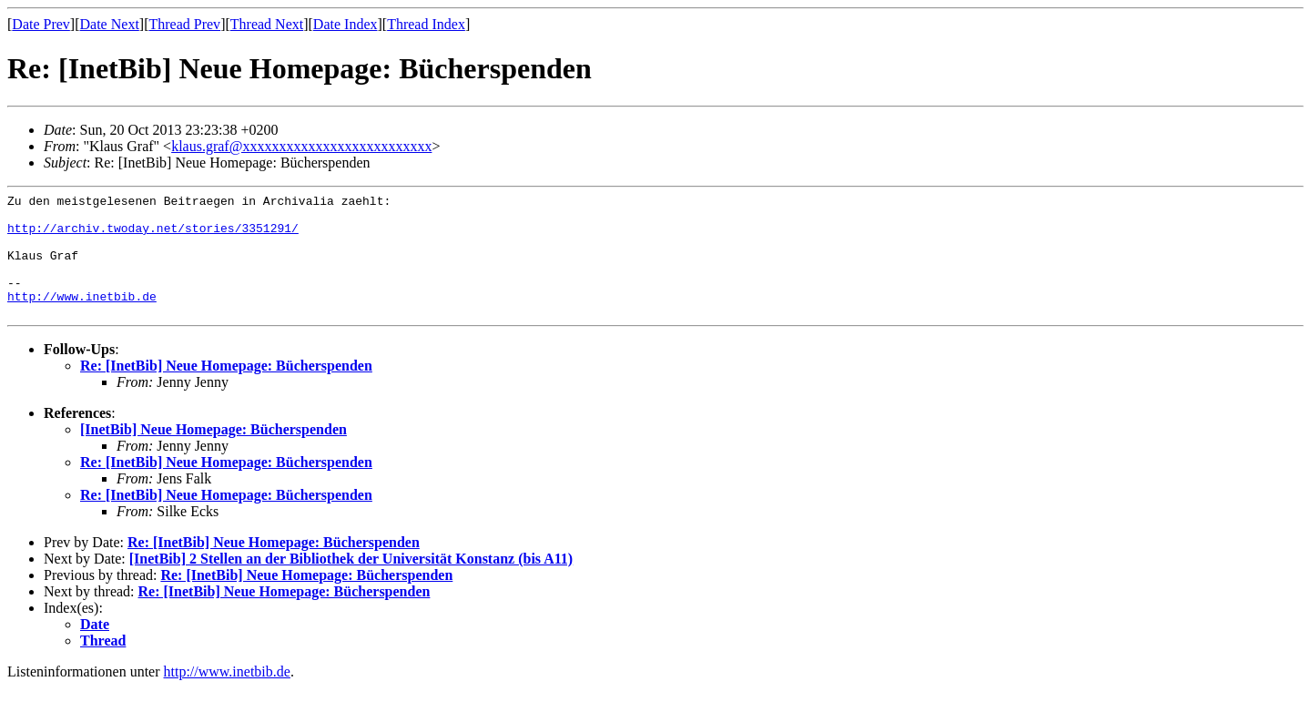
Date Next (109, 24)
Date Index (345, 24)
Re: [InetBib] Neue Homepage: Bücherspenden (226, 390)
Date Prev (41, 24)
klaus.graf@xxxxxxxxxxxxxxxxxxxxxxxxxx (301, 146)
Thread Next (266, 24)
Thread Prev (184, 24)
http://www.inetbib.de (82, 318)
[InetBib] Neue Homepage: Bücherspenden (213, 454)
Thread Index (426, 24)
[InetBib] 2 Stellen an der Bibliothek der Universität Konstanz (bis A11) (351, 583)
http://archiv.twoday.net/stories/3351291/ (153, 236)
